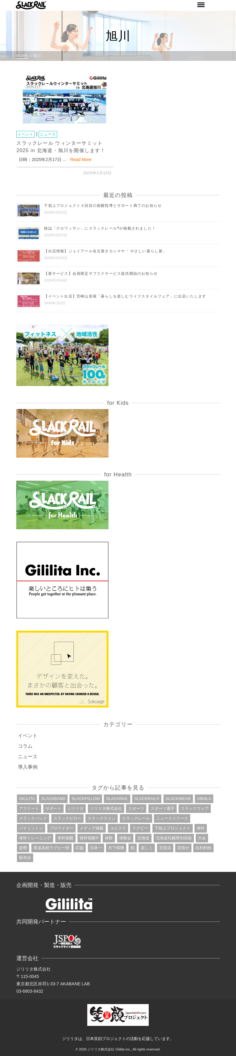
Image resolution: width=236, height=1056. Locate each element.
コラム (25, 746)
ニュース (48, 134)
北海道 (143, 838)
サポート (53, 808)
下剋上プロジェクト (173, 828)
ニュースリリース (172, 818)
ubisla (204, 798)
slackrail (117, 798)
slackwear (178, 798)
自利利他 (203, 847)
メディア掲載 (92, 828)
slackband (53, 798)
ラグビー (140, 828)
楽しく (147, 847)
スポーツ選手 (163, 808)
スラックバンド (33, 818)
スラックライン (102, 818)
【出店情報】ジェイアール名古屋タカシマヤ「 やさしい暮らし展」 (105, 251)
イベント (25, 134)
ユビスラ (118, 828)
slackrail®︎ (146, 798)
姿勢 (23, 847)
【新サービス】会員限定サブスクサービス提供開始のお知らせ (101, 273)
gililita (27, 798)
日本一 (96, 847)
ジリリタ (76, 808)
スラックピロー (67, 818)
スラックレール (136, 818)
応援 (80, 847)
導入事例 (27, 767)
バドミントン (31, 828)
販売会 (25, 857)
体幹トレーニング (35, 838)
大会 (202, 838)
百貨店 (165, 847)
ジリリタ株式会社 (106, 808)
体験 (109, 838)
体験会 (125, 838)
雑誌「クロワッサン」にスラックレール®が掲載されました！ (100, 228)
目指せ (183, 847)
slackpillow (86, 798)
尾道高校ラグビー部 (51, 847)
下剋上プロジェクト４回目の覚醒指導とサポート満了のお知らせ (103, 205)
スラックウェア (195, 808)
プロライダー (61, 828)
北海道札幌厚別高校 (174, 838)
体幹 (201, 828)
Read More (80, 159)
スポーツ (136, 808)
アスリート (29, 808)
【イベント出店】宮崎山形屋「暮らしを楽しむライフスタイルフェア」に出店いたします (125, 296)
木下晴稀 (116, 847)
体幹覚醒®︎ (89, 838)
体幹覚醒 (65, 838)
